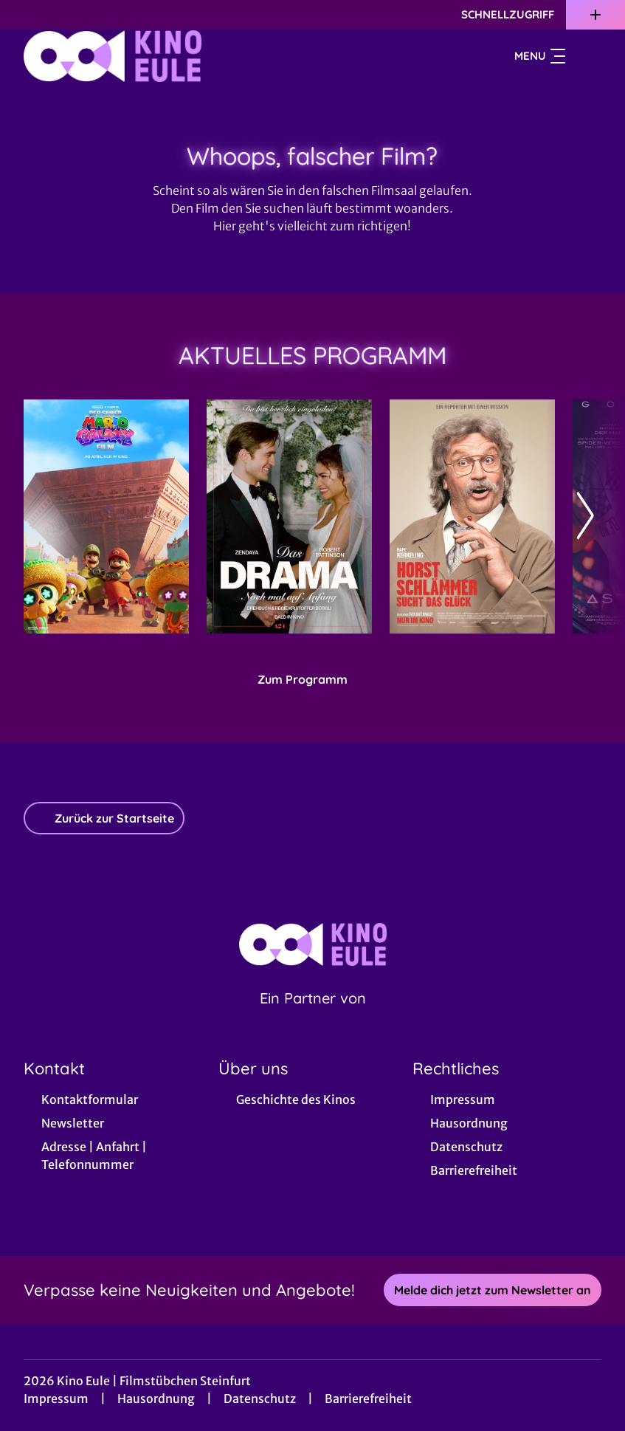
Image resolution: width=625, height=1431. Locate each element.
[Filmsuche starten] (586, 56)
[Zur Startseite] (127, 56)
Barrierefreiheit (368, 1398)
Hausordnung (156, 1398)
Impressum (56, 1398)
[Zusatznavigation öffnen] (595, 15)
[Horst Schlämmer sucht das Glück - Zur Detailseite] (472, 516)
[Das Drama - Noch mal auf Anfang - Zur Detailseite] (289, 516)
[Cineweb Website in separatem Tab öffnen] (313, 1016)
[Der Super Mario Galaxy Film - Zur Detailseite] (106, 516)
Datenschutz (260, 1398)
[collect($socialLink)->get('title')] (26, 15)
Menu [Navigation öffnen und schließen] (539, 56)
